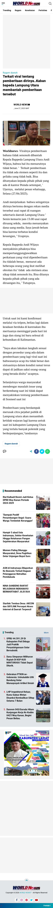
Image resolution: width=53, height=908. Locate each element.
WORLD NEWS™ (26, 893)
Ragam (18, 10)
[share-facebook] (36, 451)
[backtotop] (26, 880)
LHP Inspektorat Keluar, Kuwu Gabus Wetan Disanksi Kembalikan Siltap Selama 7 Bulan (20, 696)
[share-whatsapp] (47, 451)
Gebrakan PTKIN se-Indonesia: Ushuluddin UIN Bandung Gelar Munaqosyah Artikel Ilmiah (20, 678)
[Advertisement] (26, 41)
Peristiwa (43, 10)
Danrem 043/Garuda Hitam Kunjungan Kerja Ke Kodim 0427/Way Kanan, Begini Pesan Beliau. (20, 714)
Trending (7, 10)
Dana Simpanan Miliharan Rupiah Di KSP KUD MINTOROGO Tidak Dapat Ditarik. (20, 661)
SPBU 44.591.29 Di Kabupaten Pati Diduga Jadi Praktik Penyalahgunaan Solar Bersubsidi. (18, 644)
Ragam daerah (10, 72)
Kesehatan (30, 10)
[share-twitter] (42, 451)
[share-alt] (31, 451)
